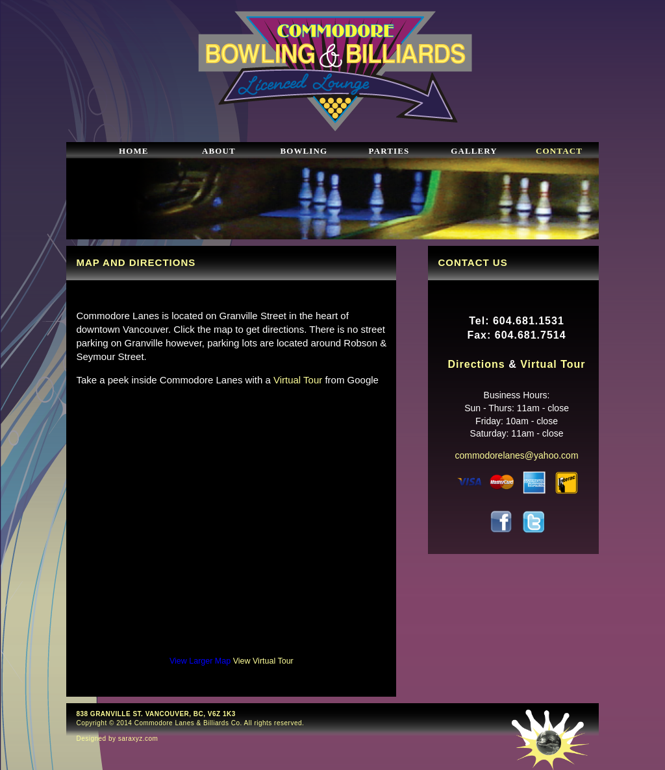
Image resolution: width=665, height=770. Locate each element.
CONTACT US (472, 262)
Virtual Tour (297, 379)
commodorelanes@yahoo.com (516, 455)
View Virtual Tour (263, 661)
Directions (476, 364)
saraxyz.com (138, 738)
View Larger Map (200, 661)
